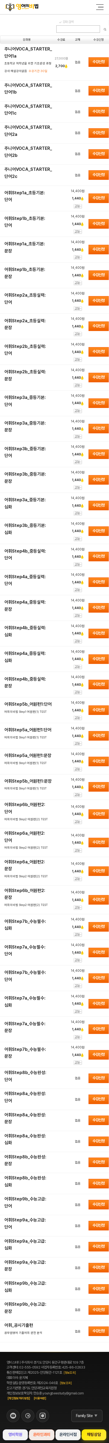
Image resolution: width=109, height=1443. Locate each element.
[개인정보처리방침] (19, 1398)
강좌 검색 (68, 22)
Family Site (84, 1416)
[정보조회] (70, 1373)
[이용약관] (40, 1398)
